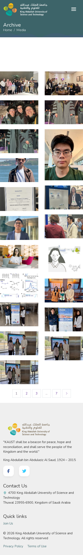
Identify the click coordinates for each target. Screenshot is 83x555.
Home (7, 30)
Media (21, 30)
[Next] (66, 393)
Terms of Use (37, 546)
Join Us (8, 523)
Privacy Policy (13, 546)
